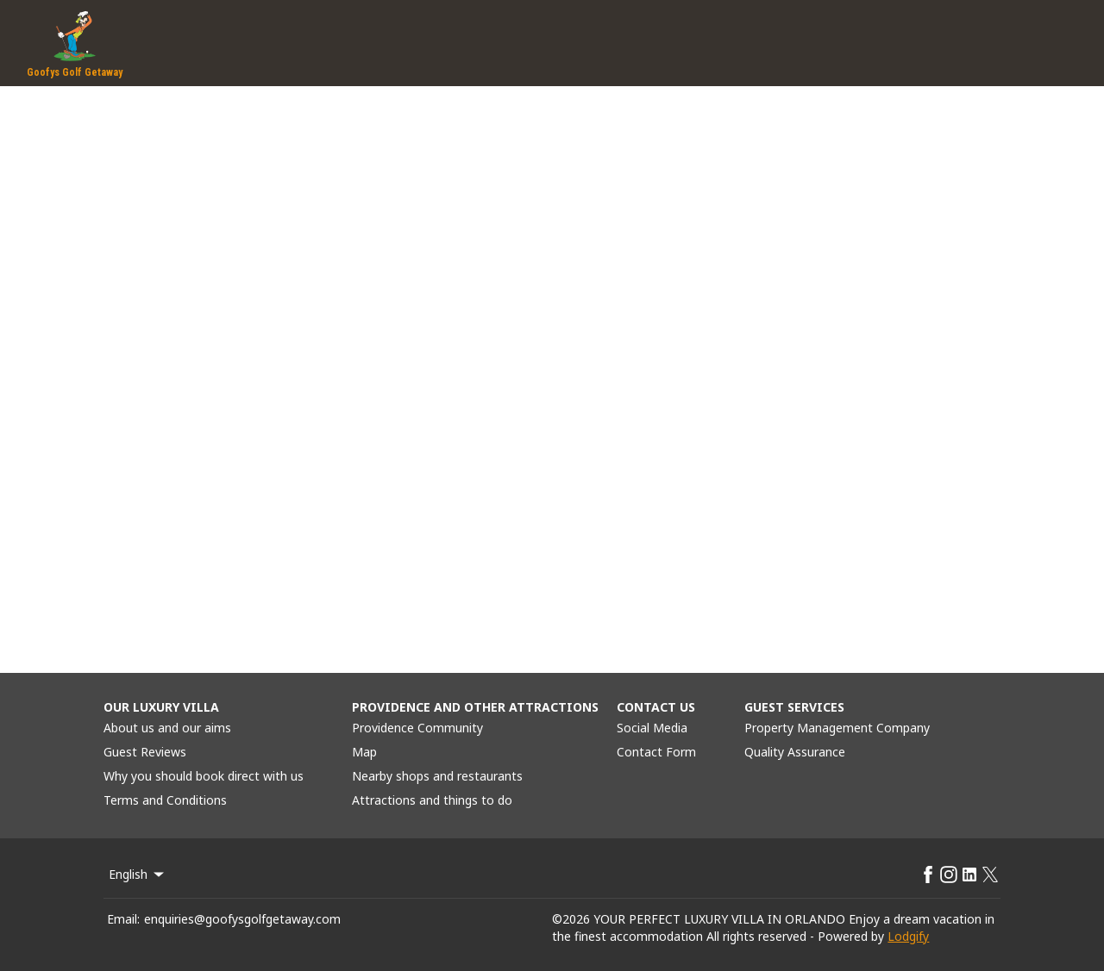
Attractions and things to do (432, 800)
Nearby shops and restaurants (437, 776)
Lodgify (908, 936)
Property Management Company (837, 727)
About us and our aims (167, 727)
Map (364, 752)
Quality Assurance (794, 752)
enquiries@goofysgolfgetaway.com (242, 919)
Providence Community (417, 727)
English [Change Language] (137, 874)
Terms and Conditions (165, 800)
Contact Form (656, 752)
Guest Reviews (145, 752)
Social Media (652, 727)
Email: (123, 919)
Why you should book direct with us (204, 776)
